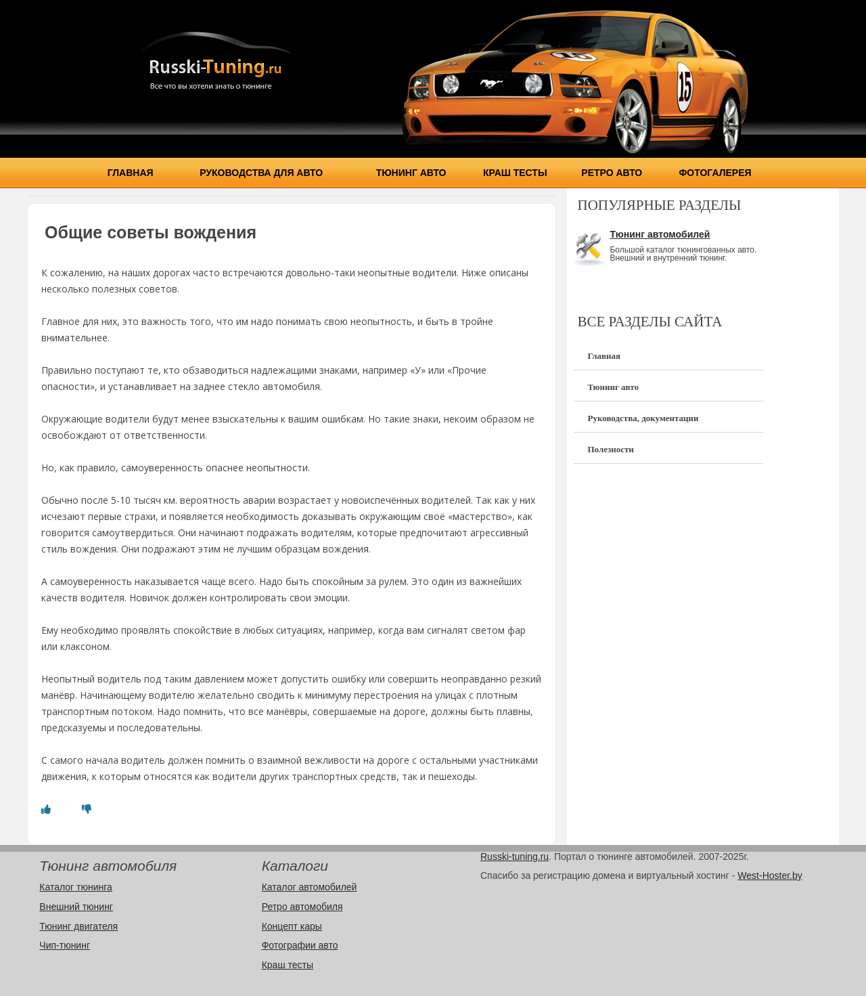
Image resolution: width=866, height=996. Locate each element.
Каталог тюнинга (75, 887)
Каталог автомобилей (309, 887)
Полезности (610, 449)
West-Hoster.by (769, 875)
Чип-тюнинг (64, 945)
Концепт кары (292, 926)
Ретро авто (611, 172)
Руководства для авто (261, 172)
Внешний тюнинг (76, 906)
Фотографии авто (300, 945)
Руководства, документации (642, 418)
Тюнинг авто (411, 172)
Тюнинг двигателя (78, 926)
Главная (131, 172)
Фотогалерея (715, 172)
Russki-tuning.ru (514, 856)
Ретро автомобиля (302, 906)
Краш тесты (515, 172)
